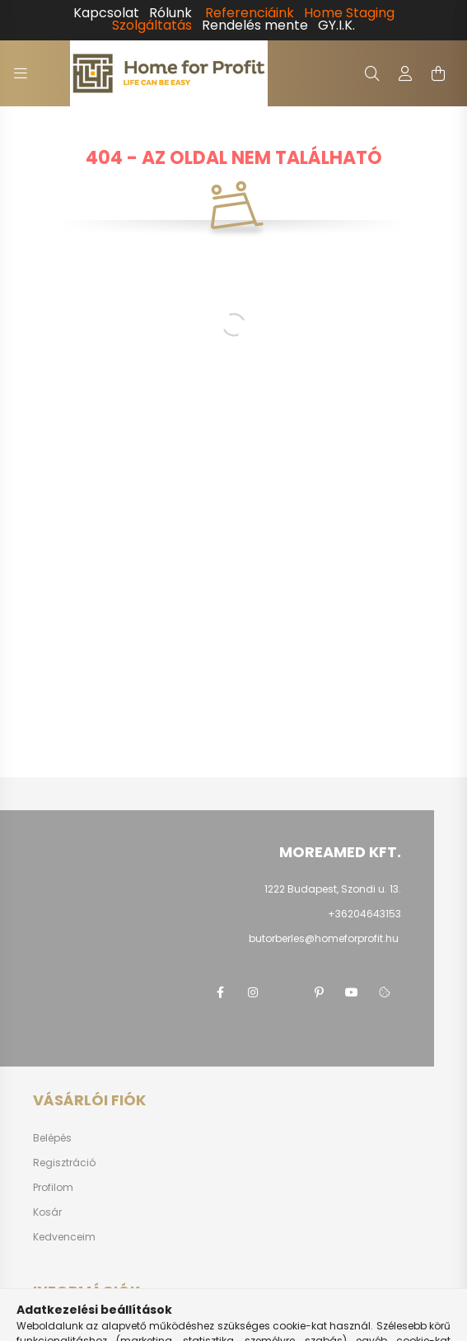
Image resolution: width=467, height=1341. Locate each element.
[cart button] (438, 73)
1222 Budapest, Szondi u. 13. (332, 889)
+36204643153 (364, 914)
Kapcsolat (106, 12)
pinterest (318, 992)
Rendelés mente (255, 25)
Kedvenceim (64, 1237)
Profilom (53, 1187)
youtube (351, 992)
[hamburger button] (20, 73)
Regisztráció (64, 1163)
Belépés (52, 1138)
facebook (219, 992)
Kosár (47, 1212)
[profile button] (405, 73)
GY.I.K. (336, 25)
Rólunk (170, 12)
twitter (285, 992)
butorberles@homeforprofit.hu (324, 938)
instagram (252, 992)
